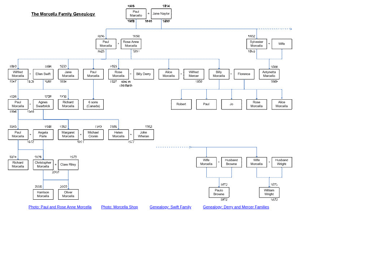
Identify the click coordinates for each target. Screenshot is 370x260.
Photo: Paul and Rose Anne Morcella (60, 207)
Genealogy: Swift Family (170, 207)
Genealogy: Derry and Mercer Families (236, 207)
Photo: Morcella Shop (119, 207)
